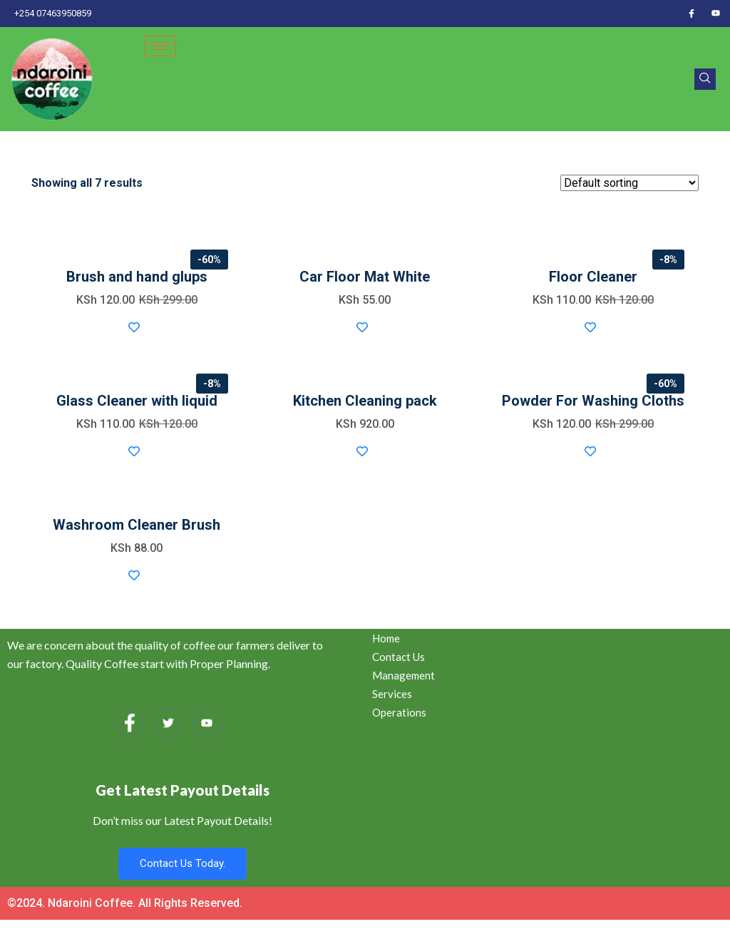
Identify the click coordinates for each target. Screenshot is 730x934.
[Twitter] (168, 723)
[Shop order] (629, 183)
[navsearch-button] (705, 79)
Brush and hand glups (136, 276)
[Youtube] (715, 13)
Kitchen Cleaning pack (365, 400)
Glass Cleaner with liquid (136, 400)
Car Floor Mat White (364, 276)
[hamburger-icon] (160, 46)
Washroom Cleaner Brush (136, 524)
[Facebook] (691, 13)
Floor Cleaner (593, 276)
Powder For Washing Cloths (593, 400)
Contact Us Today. (182, 863)
